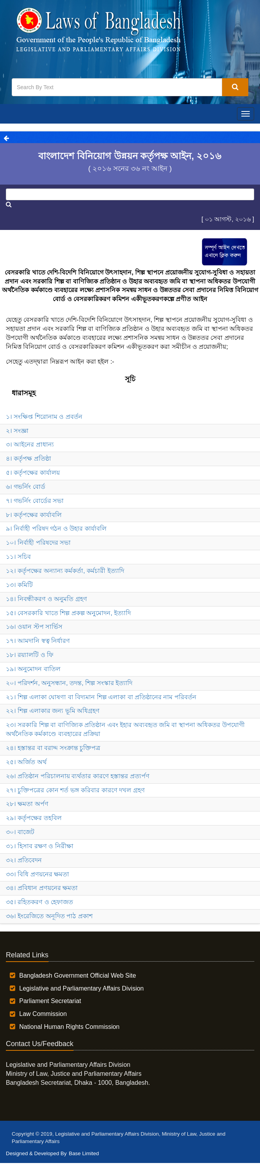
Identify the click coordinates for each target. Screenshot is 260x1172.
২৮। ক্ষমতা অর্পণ (27, 803)
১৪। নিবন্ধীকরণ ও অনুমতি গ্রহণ (46, 599)
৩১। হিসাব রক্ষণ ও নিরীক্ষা (39, 846)
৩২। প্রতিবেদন (24, 860)
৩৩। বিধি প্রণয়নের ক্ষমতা (37, 874)
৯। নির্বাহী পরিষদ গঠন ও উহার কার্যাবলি (56, 528)
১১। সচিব (18, 556)
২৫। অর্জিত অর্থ (26, 762)
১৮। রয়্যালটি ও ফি (29, 655)
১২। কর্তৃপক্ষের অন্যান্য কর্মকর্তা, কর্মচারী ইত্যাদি (65, 570)
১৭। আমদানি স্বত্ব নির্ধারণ (38, 640)
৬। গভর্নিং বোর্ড (25, 486)
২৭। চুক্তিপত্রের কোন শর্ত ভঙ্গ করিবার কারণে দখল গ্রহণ (75, 790)
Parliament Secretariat (50, 1001)
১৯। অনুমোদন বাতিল (33, 669)
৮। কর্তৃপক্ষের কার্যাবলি (34, 515)
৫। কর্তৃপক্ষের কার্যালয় (33, 472)
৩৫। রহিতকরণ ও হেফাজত (39, 902)
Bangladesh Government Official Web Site (77, 975)
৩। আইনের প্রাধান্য (30, 444)
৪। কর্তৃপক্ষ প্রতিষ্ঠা (28, 458)
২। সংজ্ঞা (17, 430)
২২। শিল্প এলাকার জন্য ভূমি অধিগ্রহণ (53, 710)
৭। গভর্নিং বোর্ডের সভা (35, 500)
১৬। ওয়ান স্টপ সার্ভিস (34, 626)
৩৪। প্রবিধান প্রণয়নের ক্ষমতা (42, 888)
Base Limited (84, 1153)
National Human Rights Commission (69, 1026)
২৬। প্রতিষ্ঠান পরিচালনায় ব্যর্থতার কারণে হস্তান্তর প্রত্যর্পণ (78, 776)
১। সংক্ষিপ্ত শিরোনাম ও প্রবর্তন (44, 416)
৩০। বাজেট (20, 832)
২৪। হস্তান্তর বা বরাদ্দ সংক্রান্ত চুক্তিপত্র (53, 748)
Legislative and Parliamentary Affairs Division (81, 988)
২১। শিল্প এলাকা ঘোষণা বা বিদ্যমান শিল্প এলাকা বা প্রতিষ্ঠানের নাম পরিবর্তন (101, 697)
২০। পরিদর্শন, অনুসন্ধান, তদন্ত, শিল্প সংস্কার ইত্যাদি (69, 683)
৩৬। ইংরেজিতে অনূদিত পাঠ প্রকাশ (49, 916)
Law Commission (43, 1013)
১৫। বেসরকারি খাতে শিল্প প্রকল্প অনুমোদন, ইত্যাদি (68, 613)
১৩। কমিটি (19, 585)
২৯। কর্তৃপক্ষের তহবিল (34, 818)
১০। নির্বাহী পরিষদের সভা (38, 542)
